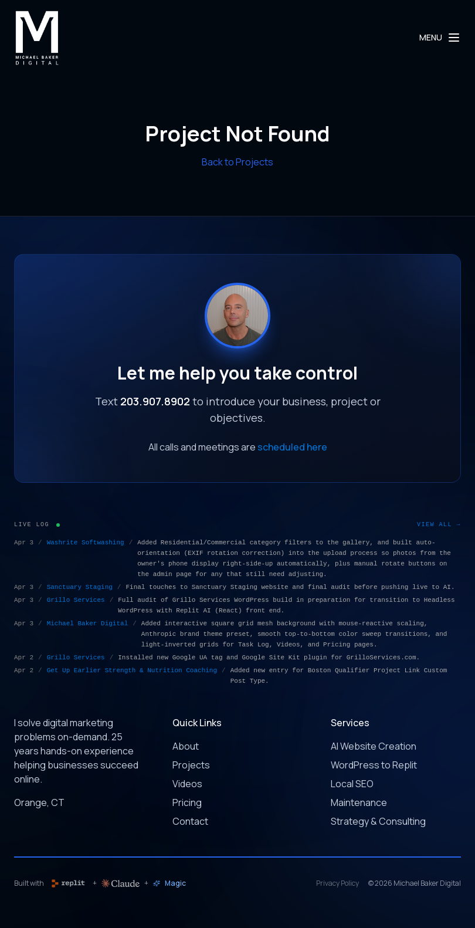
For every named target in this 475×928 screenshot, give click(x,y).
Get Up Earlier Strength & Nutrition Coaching (132, 670)
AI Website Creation (373, 746)
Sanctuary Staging (80, 587)
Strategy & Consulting (378, 821)
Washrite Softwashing (85, 542)
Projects (191, 764)
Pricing (187, 802)
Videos (187, 783)
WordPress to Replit (374, 764)
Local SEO (352, 783)
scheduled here (292, 447)
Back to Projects (237, 161)
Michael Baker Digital (87, 623)
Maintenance (359, 802)
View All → (439, 524)
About (185, 746)
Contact (190, 821)
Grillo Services (76, 600)
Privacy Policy (337, 883)
